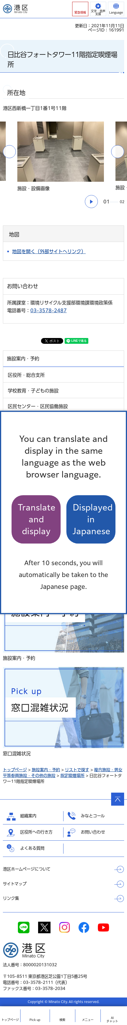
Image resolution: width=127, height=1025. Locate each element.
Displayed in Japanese (93, 519)
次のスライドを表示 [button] (117, 151)
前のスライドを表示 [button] (9, 151)
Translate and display (36, 519)
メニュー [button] (88, 1019)
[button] (80, 9)
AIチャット (112, 1019)
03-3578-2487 (48, 310)
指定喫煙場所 (72, 776)
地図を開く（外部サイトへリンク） (49, 251)
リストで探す (77, 770)
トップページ (15, 770)
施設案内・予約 (46, 770)
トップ (10, 1020)
